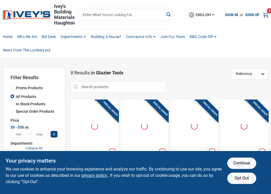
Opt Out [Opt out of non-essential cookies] (242, 178)
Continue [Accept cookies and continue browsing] (241, 162)
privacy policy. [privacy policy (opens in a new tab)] (94, 175)
